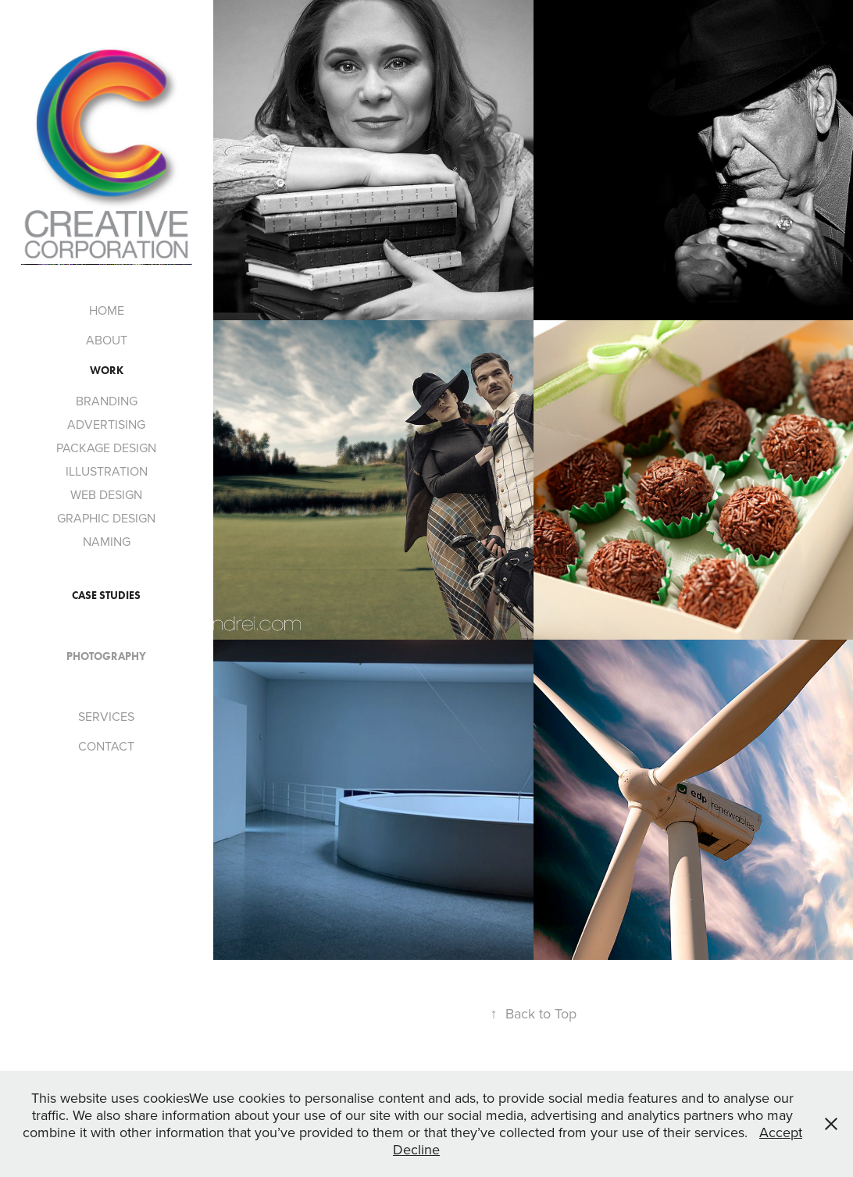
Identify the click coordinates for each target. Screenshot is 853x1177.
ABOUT (106, 339)
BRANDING (106, 400)
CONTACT (106, 745)
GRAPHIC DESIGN (106, 517)
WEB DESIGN (106, 494)
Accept (780, 1132)
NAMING (106, 541)
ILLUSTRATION (107, 471)
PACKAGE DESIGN (106, 447)
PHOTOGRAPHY (106, 656)
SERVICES (106, 716)
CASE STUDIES (106, 595)
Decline (416, 1149)
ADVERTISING (106, 424)
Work (106, 370)
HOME (106, 310)
